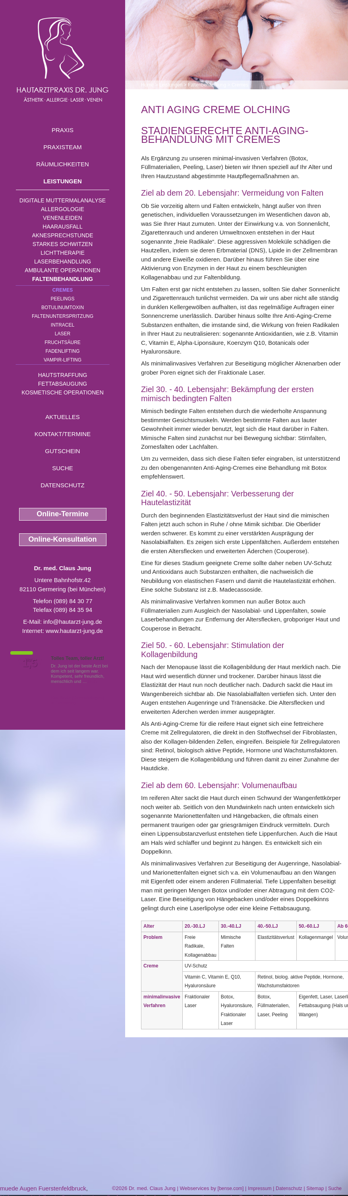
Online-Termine (63, 514)
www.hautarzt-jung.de (74, 630)
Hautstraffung (62, 375)
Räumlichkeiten (62, 164)
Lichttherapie (62, 253)
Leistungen (62, 181)
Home (147, 85)
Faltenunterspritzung (62, 316)
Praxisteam (62, 147)
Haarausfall (62, 226)
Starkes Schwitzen (63, 244)
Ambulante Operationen (62, 270)
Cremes (62, 290)
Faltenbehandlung (62, 279)
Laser (62, 333)
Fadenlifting (62, 351)
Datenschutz (63, 485)
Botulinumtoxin (62, 307)
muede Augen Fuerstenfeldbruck (43, 1188)
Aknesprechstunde (62, 235)
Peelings (62, 299)
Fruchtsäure (62, 342)
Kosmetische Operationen (62, 392)
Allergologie (62, 209)
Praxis (62, 130)
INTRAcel (62, 325)
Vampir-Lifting (62, 360)
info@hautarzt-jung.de (72, 621)
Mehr (93, 681)
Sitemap (315, 1188)
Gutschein (62, 451)
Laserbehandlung (62, 261)
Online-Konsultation (63, 539)
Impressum (259, 1188)
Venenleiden (62, 218)
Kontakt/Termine (63, 434)
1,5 (29, 663)
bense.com (230, 1188)
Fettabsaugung (62, 384)
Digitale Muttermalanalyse (62, 200)
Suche (62, 468)
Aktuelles (62, 416)
